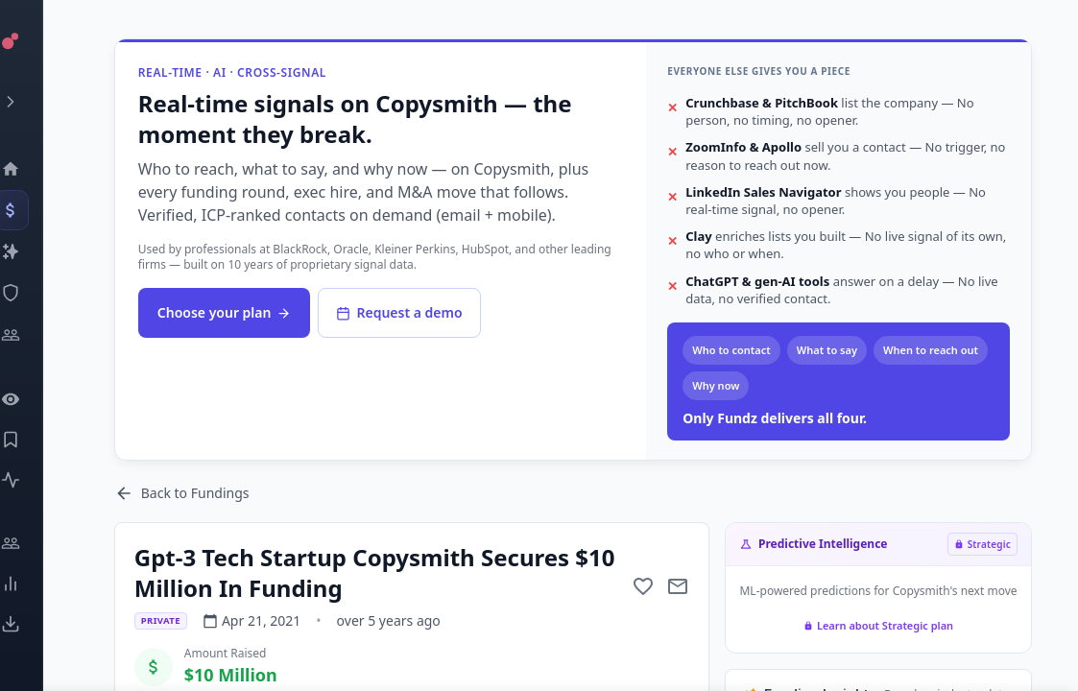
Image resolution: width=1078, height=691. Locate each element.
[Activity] (34, 480)
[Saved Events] (34, 439)
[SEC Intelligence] (34, 293)
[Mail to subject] (677, 586)
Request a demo (401, 312)
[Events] (34, 210)
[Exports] (34, 624)
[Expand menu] (34, 101)
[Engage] (34, 543)
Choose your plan (225, 312)
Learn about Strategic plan (878, 625)
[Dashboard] (34, 169)
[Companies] (34, 251)
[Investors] (34, 335)
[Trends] (34, 583)
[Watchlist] (34, 399)
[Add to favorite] (643, 586)
